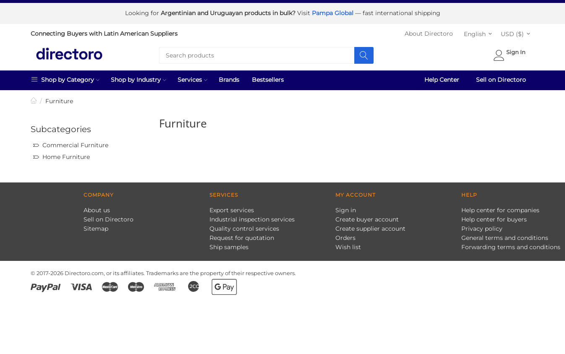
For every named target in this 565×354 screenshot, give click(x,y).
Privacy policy (481, 227)
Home (34, 99)
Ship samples (228, 245)
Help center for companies (500, 208)
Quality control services (244, 227)
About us (97, 208)
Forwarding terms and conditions (510, 245)
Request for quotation (241, 236)
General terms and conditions (504, 236)
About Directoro (429, 32)
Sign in (345, 208)
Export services (231, 208)
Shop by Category (65, 77)
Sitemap (96, 227)
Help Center (441, 78)
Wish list (348, 245)
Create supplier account (370, 227)
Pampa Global (333, 12)
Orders (345, 236)
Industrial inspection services (252, 217)
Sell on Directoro (501, 78)
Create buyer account (367, 217)
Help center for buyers (494, 217)
